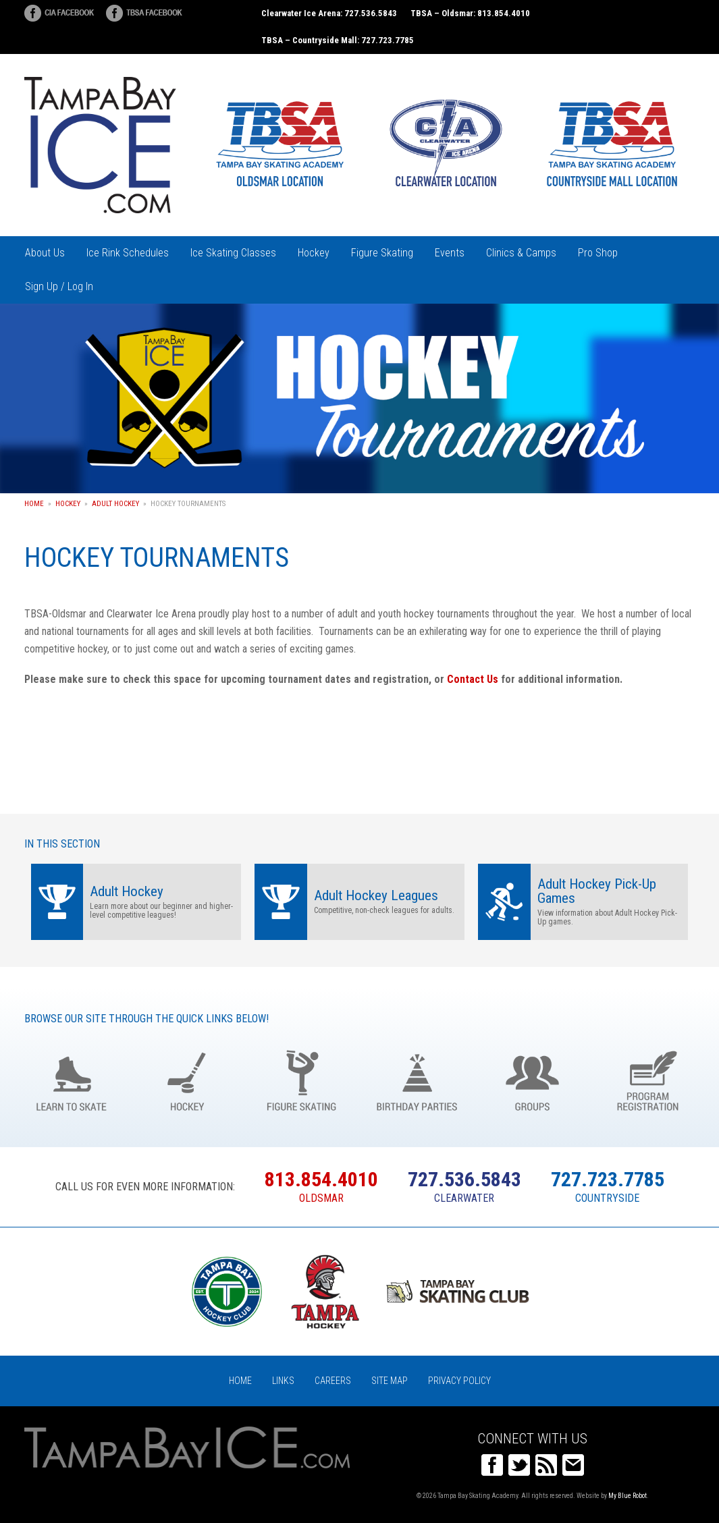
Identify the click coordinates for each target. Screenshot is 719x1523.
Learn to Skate (71, 1079)
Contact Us (472, 679)
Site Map (389, 1380)
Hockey (313, 252)
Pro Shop (598, 252)
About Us (45, 252)
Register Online (647, 1079)
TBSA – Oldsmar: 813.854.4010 (470, 13)
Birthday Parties (416, 1079)
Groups (532, 1079)
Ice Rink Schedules (127, 252)
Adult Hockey (115, 503)
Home (34, 503)
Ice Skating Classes (233, 252)
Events (449, 252)
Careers (333, 1380)
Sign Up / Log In (59, 286)
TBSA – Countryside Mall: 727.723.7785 (337, 40)
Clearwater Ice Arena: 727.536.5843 (329, 13)
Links (283, 1380)
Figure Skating (382, 252)
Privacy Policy (459, 1380)
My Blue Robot (627, 1495)
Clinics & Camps (521, 252)
